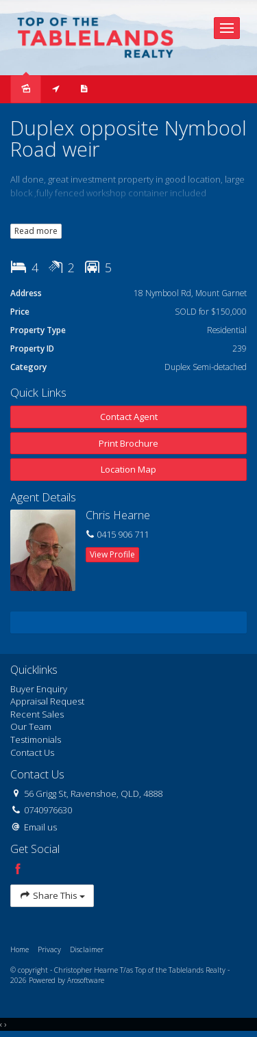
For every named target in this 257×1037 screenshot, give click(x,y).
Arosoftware (85, 980)
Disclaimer (86, 949)
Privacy (49, 949)
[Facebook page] (17, 870)
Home (19, 949)
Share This (52, 895)
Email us (40, 827)
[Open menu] (227, 28)
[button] (128, 443)
